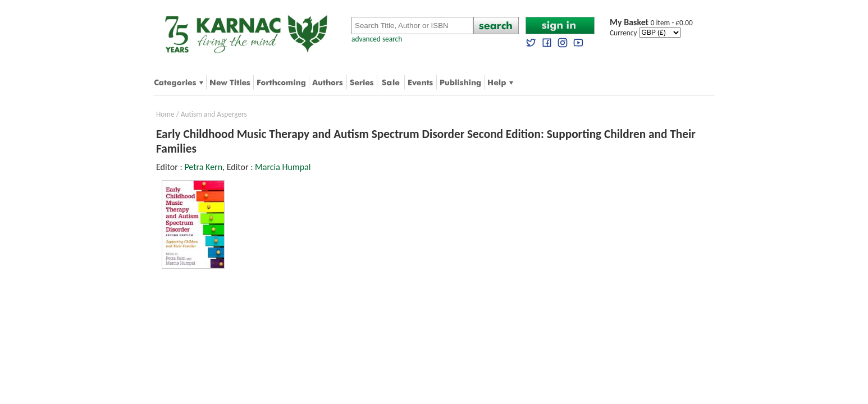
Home (165, 114)
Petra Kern (203, 167)
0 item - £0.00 (651, 22)
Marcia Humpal (282, 167)
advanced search (376, 39)
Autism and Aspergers (214, 114)
